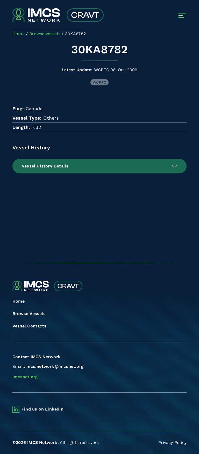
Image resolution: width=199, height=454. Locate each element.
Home (18, 301)
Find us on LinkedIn (42, 409)
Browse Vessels (29, 313)
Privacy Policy (172, 442)
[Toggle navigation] (182, 15)
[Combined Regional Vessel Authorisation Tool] (58, 15)
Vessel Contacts (29, 326)
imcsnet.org (25, 376)
